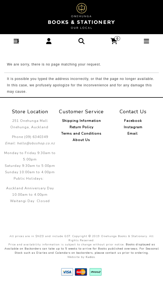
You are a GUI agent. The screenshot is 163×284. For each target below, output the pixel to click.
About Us (81, 140)
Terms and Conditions (81, 133)
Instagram (133, 127)
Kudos (90, 257)
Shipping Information (81, 121)
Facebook (133, 121)
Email (133, 133)
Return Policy (81, 127)
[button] (16, 41)
